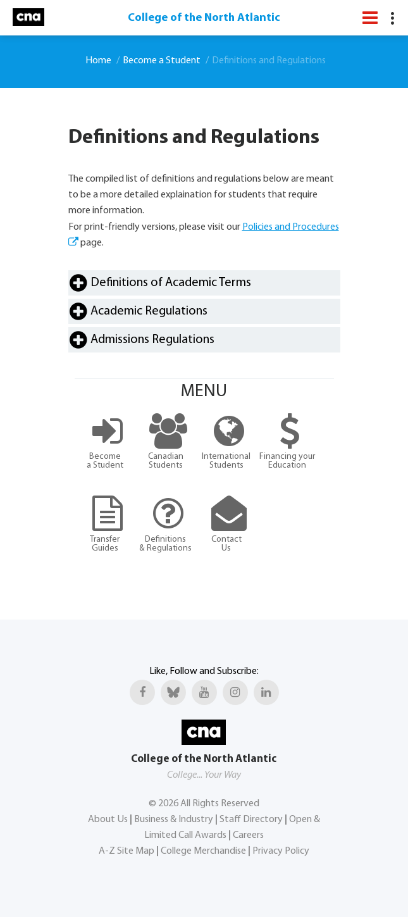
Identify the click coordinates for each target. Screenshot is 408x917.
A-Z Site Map (126, 851)
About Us (108, 819)
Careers (248, 835)
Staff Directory (251, 819)
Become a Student (162, 61)
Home (98, 61)
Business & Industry (173, 819)
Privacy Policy (280, 851)
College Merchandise (203, 851)
